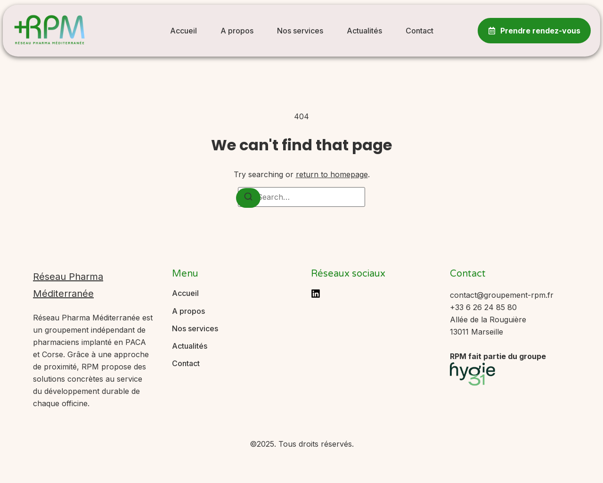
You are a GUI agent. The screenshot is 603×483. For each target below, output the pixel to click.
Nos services (300, 30)
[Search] (248, 198)
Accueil (183, 30)
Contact (419, 30)
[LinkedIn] (315, 293)
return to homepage (332, 174)
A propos (236, 30)
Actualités (364, 30)
